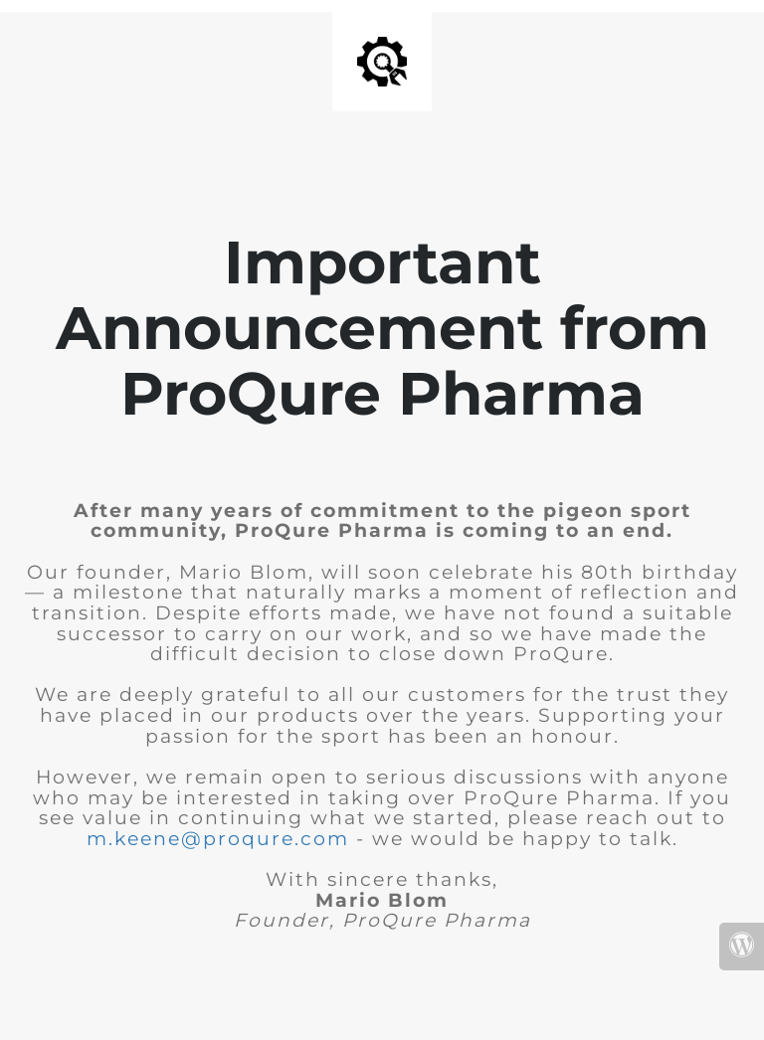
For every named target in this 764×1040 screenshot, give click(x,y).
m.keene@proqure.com (218, 838)
